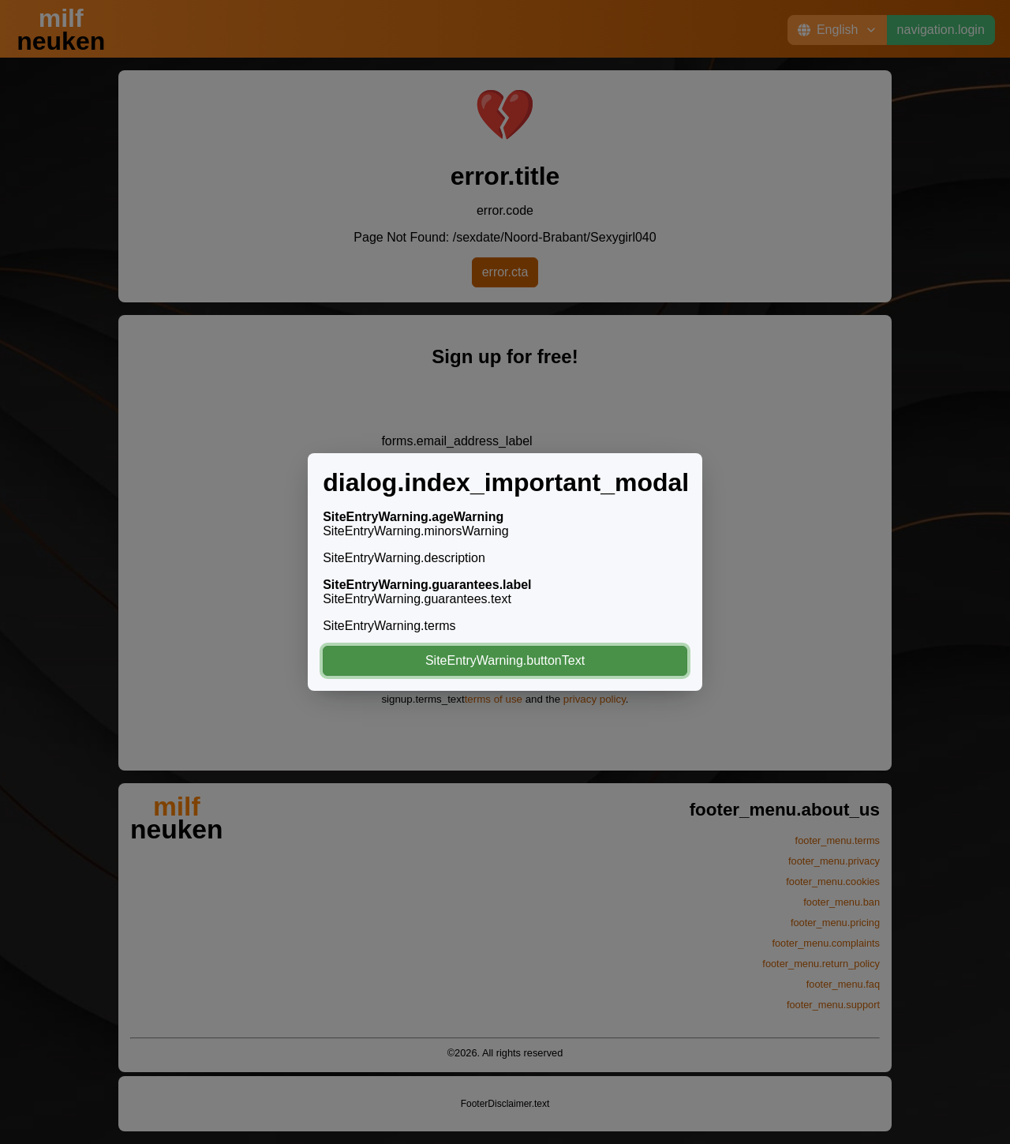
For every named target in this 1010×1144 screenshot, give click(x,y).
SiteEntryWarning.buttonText (505, 660)
